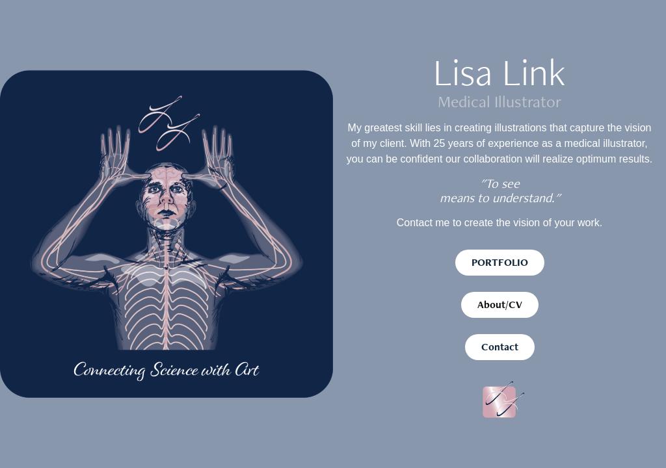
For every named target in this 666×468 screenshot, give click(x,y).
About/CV (499, 304)
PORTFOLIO (500, 262)
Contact (499, 347)
